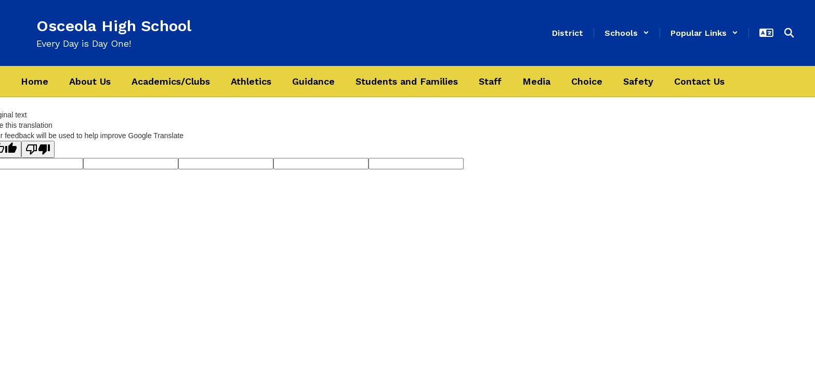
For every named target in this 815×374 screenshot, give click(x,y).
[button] (626, 33)
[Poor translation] (38, 149)
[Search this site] (789, 33)
